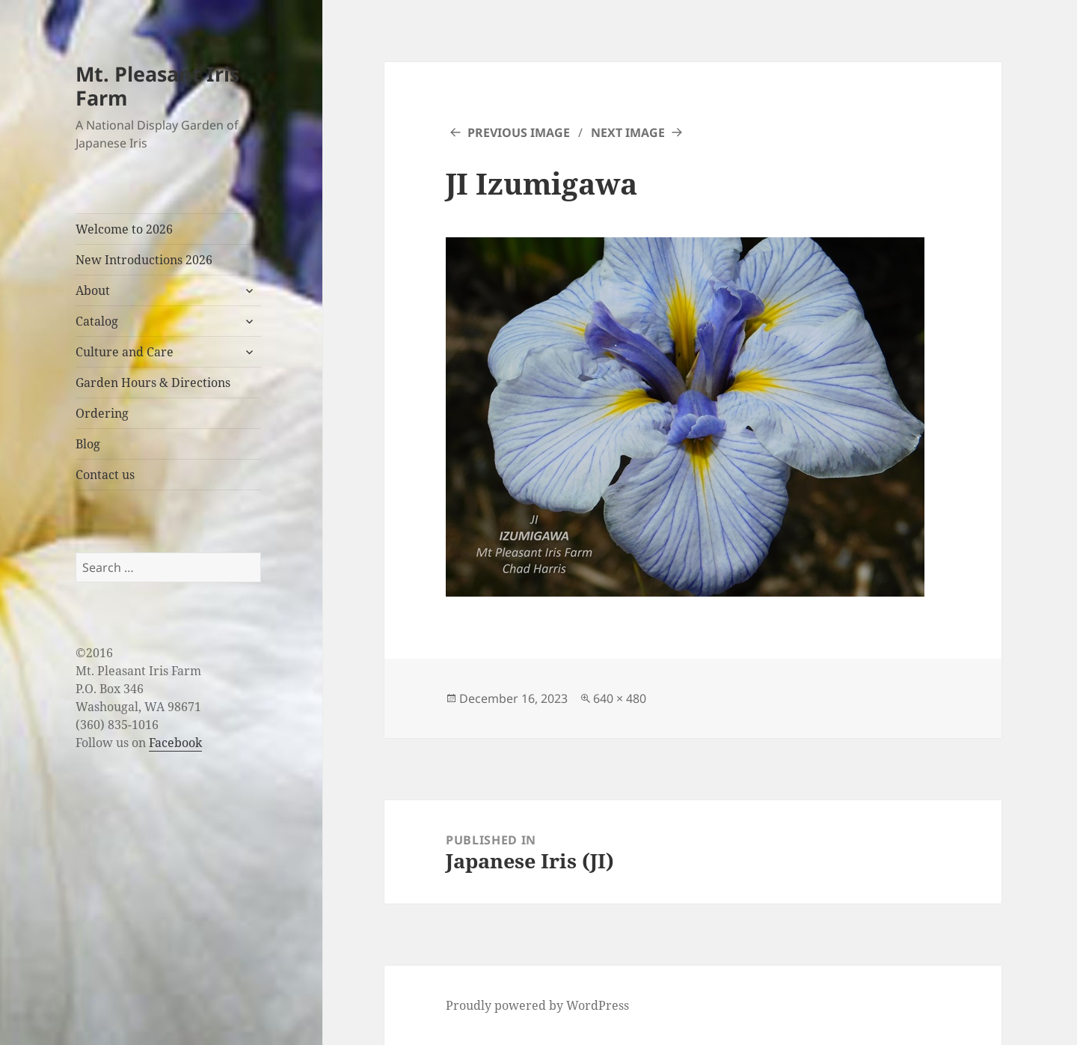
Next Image (628, 132)
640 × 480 (619, 698)
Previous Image (518, 132)
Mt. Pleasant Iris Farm (157, 86)
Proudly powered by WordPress (537, 1005)
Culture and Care (125, 352)
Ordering (102, 413)
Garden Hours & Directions (153, 382)
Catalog (97, 321)
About (93, 290)
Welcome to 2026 (124, 229)
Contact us (105, 474)
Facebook (175, 742)
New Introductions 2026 (144, 260)
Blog (88, 444)
